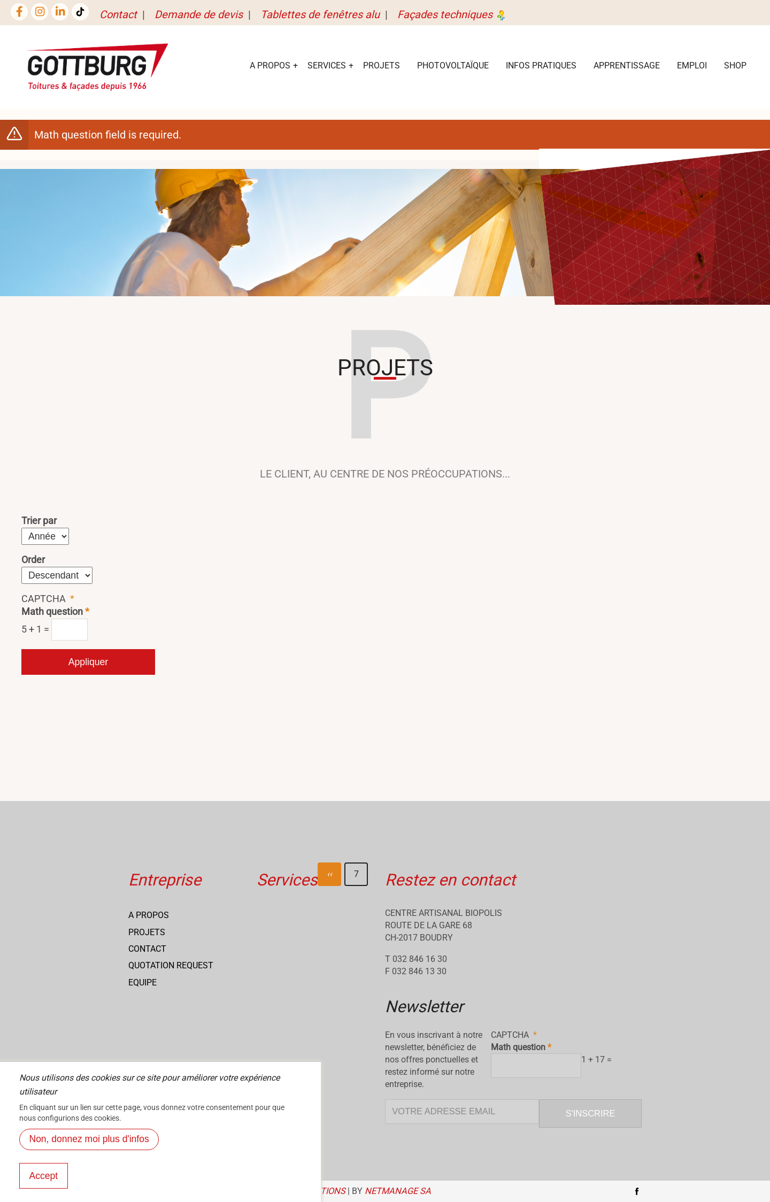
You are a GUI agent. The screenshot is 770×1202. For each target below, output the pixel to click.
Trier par (39, 520)
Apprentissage (627, 65)
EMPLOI (692, 65)
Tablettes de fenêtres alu (320, 14)
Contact (118, 14)
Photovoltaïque (453, 65)
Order (33, 559)
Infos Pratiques (541, 65)
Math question (52, 611)
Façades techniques (452, 14)
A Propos (270, 65)
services (326, 65)
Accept (43, 1188)
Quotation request (170, 965)
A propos (148, 915)
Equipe (142, 982)
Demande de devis (199, 14)
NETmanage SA (398, 1191)
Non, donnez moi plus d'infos (89, 1151)
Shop (735, 65)
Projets (381, 65)
